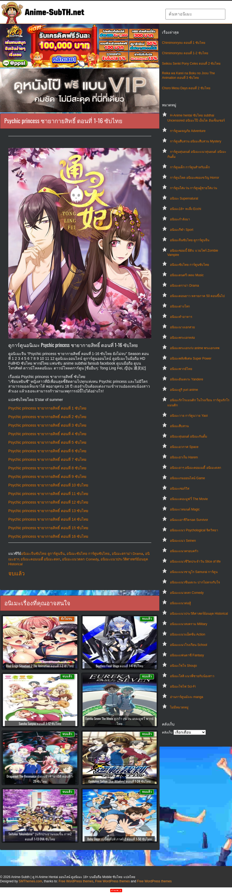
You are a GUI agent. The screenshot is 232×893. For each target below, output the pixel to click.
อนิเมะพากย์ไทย (181, 369)
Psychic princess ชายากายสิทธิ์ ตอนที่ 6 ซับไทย (47, 451)
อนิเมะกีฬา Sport (181, 230)
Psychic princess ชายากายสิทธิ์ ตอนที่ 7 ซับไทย (47, 459)
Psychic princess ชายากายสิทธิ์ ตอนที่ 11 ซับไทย (48, 494)
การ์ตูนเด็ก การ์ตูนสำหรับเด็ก (190, 167)
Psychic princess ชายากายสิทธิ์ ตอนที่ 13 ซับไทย (48, 511)
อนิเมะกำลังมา (180, 219)
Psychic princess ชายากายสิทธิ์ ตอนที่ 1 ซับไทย (47, 408)
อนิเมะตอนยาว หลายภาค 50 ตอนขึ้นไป (197, 296)
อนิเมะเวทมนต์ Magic (185, 509)
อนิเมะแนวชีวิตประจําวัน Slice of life (195, 561)
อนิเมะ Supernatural (184, 198)
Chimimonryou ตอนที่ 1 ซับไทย (183, 43)
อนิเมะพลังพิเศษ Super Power (190, 358)
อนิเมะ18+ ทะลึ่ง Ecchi (185, 209)
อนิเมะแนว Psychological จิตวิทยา (194, 530)
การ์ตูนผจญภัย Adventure (188, 131)
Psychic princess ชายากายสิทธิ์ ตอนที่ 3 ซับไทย (47, 425)
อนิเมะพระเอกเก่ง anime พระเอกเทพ (194, 348)
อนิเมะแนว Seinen (183, 541)
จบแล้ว (16, 573)
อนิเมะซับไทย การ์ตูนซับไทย (189, 265)
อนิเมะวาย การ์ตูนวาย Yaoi (189, 416)
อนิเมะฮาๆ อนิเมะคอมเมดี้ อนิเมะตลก (195, 468)
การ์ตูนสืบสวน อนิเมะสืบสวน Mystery (195, 141)
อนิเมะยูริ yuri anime (184, 390)
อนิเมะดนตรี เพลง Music (187, 275)
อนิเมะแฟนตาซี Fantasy (187, 655)
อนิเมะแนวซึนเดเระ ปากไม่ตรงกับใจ (195, 582)
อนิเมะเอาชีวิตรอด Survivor (189, 520)
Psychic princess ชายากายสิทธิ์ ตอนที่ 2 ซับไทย (47, 417)
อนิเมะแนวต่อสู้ (180, 603)
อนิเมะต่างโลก (180, 306)
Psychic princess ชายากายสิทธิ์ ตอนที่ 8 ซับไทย (47, 468)
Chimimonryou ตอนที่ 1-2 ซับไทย (185, 53)
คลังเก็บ (167, 732)
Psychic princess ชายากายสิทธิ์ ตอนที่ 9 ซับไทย (47, 476)
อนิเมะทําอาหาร (181, 317)
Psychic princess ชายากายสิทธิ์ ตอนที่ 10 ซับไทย (48, 485)
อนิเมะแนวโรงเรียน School (188, 645)
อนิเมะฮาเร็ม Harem (184, 457)
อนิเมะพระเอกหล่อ (182, 338)
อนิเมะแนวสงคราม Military (188, 624)
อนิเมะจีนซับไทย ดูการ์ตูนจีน (189, 240)
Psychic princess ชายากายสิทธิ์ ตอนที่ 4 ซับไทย (47, 434)
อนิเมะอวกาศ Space (184, 447)
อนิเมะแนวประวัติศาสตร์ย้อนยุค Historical (199, 613)
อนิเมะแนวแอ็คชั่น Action (187, 634)
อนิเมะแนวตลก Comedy (187, 593)
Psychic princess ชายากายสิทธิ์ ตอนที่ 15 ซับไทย (48, 528)
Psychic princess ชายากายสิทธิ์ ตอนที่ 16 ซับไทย (48, 536)
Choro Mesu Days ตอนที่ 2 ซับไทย (186, 88)
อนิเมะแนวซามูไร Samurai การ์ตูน (194, 572)
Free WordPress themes (76, 881)
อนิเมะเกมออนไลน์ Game (187, 478)
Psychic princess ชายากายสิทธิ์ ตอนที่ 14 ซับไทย (48, 519)
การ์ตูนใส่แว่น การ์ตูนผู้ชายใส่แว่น (193, 188)
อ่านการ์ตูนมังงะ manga (186, 697)
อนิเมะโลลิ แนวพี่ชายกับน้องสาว (192, 676)
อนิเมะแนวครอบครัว (184, 551)
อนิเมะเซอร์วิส (179, 488)
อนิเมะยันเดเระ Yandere (186, 379)
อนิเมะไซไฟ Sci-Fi (183, 686)
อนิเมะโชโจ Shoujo (183, 666)
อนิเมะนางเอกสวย (182, 327)
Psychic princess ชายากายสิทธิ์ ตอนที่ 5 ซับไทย (47, 442)
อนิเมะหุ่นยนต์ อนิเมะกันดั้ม (188, 436)
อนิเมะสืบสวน (179, 426)
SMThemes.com (30, 881)
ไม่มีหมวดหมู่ (179, 707)
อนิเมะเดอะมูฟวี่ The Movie (189, 499)
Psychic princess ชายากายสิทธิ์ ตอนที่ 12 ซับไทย (48, 502)
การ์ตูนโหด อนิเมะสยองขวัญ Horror (194, 178)
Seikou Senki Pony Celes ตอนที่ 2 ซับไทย (191, 63)
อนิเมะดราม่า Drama (184, 285)
